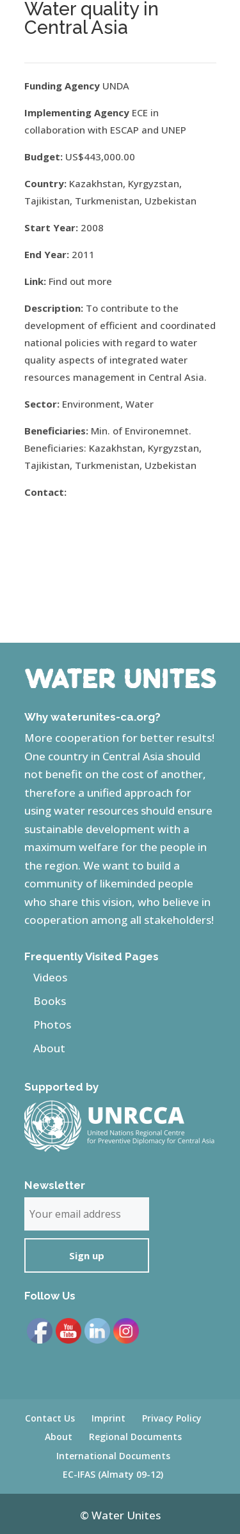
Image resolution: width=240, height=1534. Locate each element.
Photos (52, 1024)
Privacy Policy (172, 1418)
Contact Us (50, 1418)
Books (49, 1000)
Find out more (80, 281)
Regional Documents (135, 1436)
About (49, 1048)
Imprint (108, 1418)
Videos (50, 977)
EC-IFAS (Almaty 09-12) (113, 1474)
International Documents (113, 1456)
